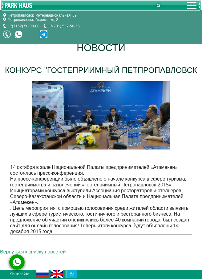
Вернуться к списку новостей (33, 252)
